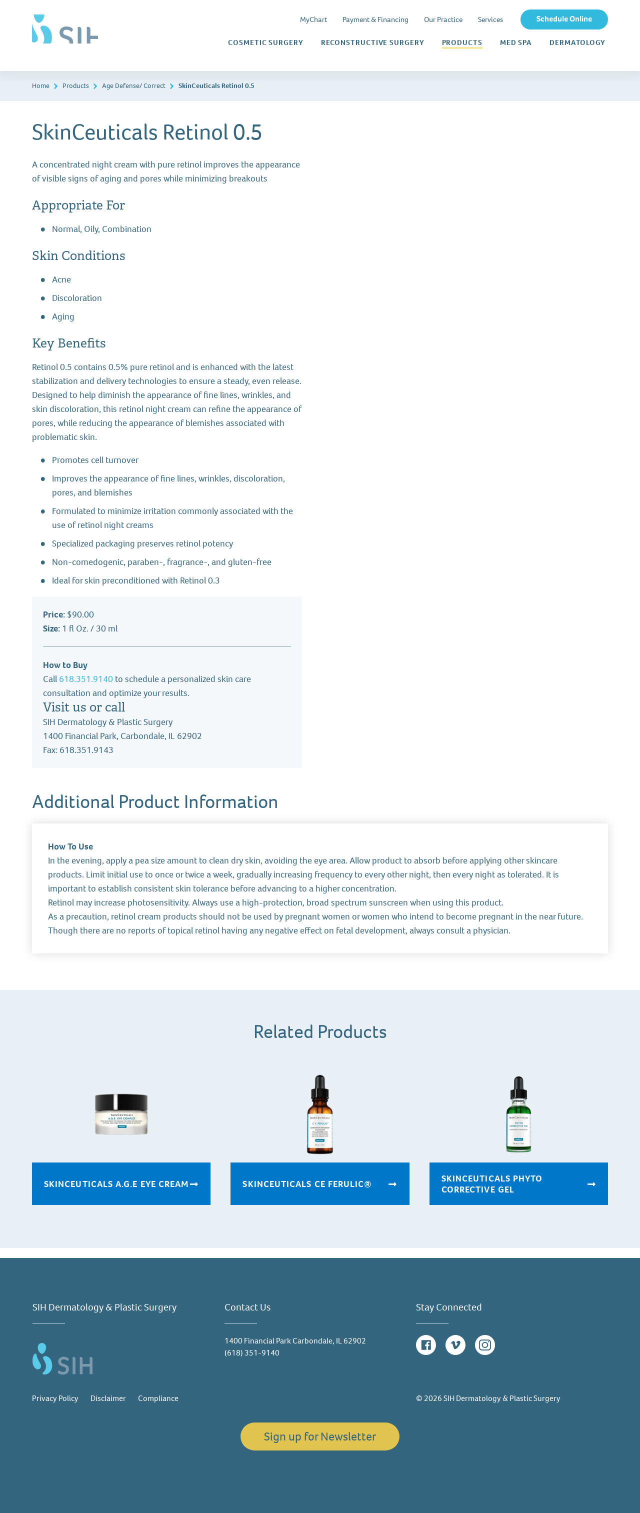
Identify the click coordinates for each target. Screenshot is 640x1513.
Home (41, 85)
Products (462, 43)
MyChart (313, 19)
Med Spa (516, 42)
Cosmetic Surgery (265, 42)
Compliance (158, 1398)
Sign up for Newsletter (320, 1436)
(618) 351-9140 (252, 1353)
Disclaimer (108, 1398)
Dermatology (578, 42)
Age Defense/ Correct (134, 85)
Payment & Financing (375, 19)
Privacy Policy (55, 1398)
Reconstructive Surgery (372, 42)
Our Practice (443, 19)
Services (490, 19)
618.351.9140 (86, 679)
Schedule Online (564, 19)
